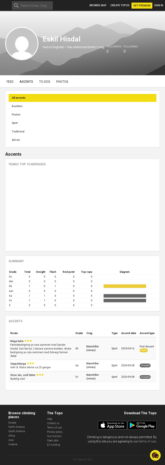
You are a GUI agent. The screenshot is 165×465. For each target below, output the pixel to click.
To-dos (44, 81)
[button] (155, 455)
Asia (11, 440)
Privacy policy (55, 431)
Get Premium (141, 5)
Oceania (12, 444)
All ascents (19, 97)
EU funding (53, 444)
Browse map (98, 5)
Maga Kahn (17, 341)
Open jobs (53, 440)
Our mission (54, 436)
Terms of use (54, 427)
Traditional (18, 131)
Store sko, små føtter (23, 375)
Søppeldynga (18, 363)
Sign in (158, 5)
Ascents (26, 81)
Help (49, 418)
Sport (15, 122)
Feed (10, 81)
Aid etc (16, 139)
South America (16, 431)
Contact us (53, 423)
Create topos (120, 5)
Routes (16, 114)
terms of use (147, 441)
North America (16, 426)
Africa (11, 435)
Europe (12, 422)
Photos (62, 81)
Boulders (17, 106)
